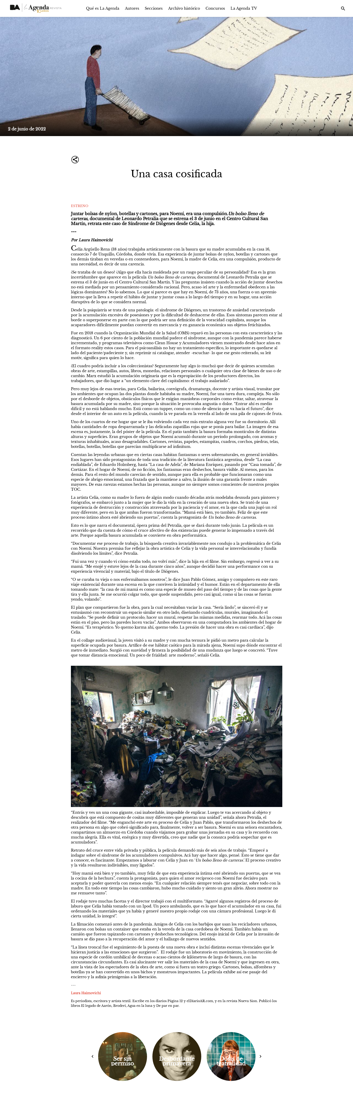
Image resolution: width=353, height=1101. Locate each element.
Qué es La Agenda (102, 8)
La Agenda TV (244, 8)
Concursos (215, 8)
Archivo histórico (184, 8)
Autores (132, 8)
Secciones (154, 8)
